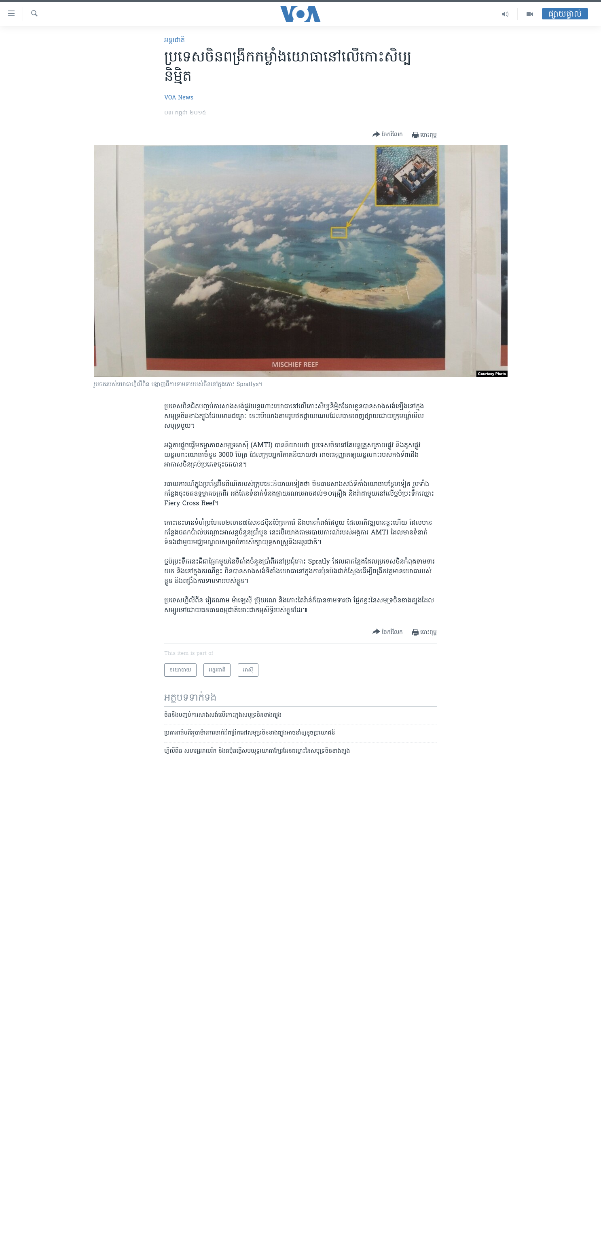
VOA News (178, 98)
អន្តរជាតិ (174, 40)
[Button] (387, 135)
